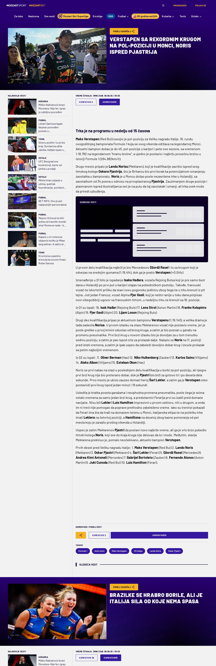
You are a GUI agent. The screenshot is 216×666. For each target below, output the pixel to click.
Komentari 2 (86, 102)
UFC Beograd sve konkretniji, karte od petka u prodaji (50, 165)
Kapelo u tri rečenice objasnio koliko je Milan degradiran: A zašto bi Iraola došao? (52, 240)
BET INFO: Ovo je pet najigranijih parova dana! (53, 202)
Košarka (43, 101)
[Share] (81, 535)
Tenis (41, 139)
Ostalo (42, 158)
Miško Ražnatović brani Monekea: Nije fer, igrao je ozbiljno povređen (52, 108)
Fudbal (42, 120)
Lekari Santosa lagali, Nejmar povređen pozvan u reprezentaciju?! (51, 127)
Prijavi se (200, 5)
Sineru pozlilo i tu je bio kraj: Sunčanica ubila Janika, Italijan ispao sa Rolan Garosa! (52, 146)
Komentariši (110, 102)
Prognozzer (179, 5)
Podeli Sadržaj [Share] (124, 31)
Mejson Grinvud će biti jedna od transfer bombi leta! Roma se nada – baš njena (53, 221)
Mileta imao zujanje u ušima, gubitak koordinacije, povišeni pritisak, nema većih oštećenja (51, 184)
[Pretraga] (163, 5)
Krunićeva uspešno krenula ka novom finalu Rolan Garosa (52, 259)
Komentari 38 (86, 657)
